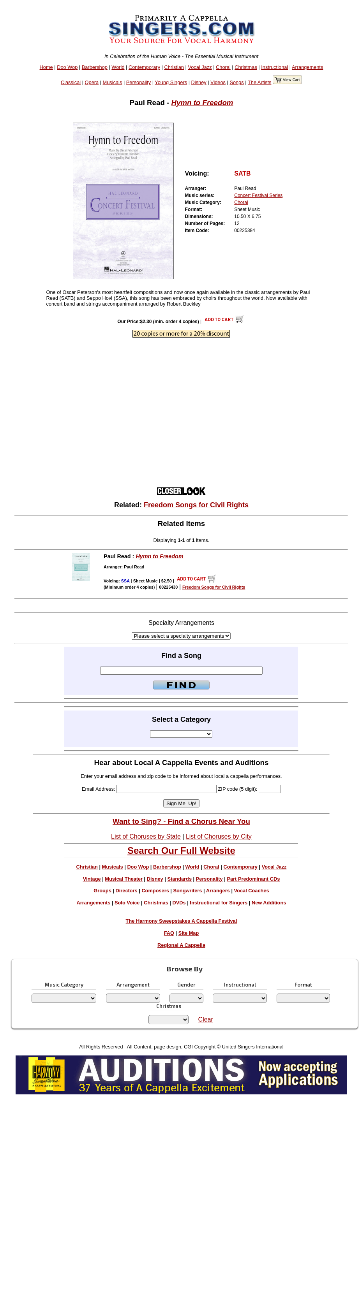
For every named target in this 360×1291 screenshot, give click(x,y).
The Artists (259, 82)
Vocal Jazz (200, 67)
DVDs (179, 903)
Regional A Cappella (181, 945)
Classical (71, 82)
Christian (174, 67)
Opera (92, 82)
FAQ (169, 933)
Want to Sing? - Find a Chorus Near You (181, 821)
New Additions (269, 903)
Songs (236, 82)
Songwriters (187, 890)
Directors (126, 890)
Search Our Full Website (181, 850)
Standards (179, 879)
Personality (138, 82)
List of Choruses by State (146, 836)
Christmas (246, 67)
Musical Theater (124, 879)
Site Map (188, 933)
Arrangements (307, 67)
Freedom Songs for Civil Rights (196, 505)
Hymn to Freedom (202, 102)
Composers (155, 890)
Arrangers (218, 890)
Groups (102, 890)
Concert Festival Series (258, 195)
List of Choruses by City (219, 836)
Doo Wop (67, 67)
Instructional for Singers (218, 903)
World (117, 67)
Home (46, 67)
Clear (205, 1019)
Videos (218, 82)
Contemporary (144, 67)
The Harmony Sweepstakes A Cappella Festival (181, 921)
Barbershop (95, 67)
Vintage (92, 879)
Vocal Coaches (251, 890)
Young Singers (171, 82)
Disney (198, 82)
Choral (223, 67)
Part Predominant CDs (253, 879)
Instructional (274, 67)
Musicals (112, 82)
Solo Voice (127, 903)
